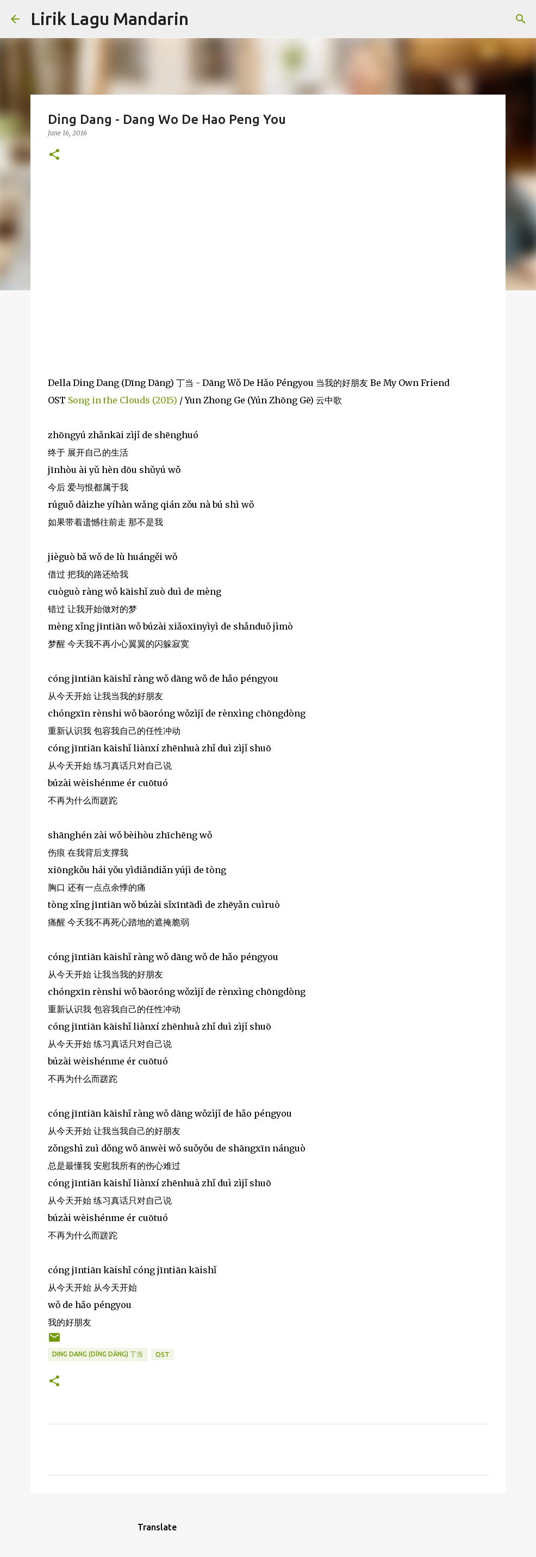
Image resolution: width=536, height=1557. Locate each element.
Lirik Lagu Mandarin (109, 18)
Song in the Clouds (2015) (122, 400)
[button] (54, 155)
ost (162, 1354)
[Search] (203, 19)
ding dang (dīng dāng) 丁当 (97, 1353)
